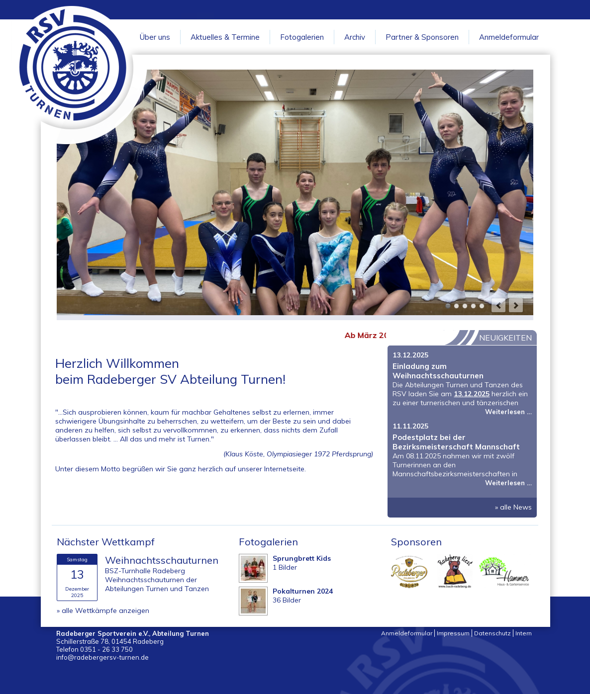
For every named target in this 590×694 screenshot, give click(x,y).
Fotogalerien (302, 37)
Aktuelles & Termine (225, 37)
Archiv (354, 37)
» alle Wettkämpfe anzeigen (103, 610)
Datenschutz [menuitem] (492, 633)
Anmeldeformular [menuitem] (406, 633)
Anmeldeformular (509, 37)
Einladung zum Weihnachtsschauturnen (438, 370)
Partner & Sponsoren (422, 37)
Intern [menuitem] (523, 633)
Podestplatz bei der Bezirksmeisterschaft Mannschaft (456, 442)
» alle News (513, 507)
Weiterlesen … (508, 412)
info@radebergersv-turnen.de (102, 657)
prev (498, 305)
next (515, 305)
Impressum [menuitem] (453, 633)
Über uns (155, 37)
